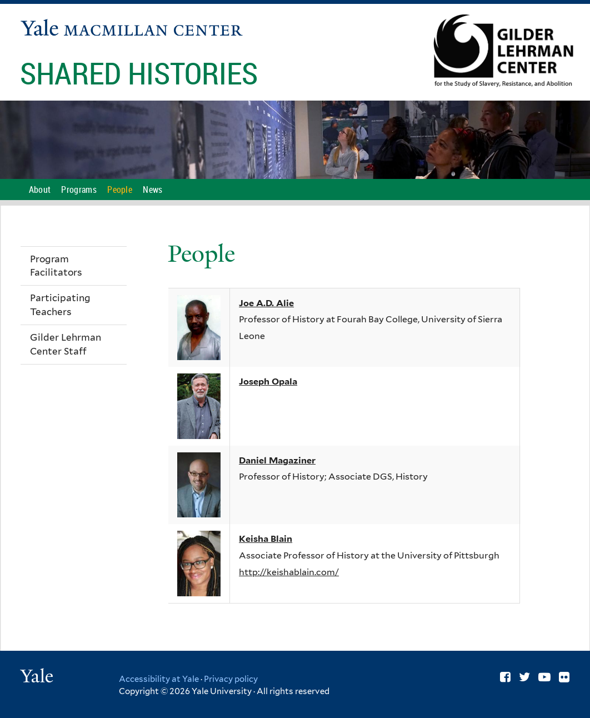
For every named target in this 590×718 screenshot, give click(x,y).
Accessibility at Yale (159, 679)
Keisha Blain (265, 538)
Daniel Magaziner (277, 460)
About (40, 189)
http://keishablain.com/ (289, 572)
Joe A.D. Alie (266, 303)
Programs (79, 189)
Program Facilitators (56, 265)
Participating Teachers (60, 304)
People (119, 189)
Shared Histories (142, 72)
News (152, 189)
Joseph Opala (268, 381)
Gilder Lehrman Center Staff (65, 344)
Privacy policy (231, 679)
